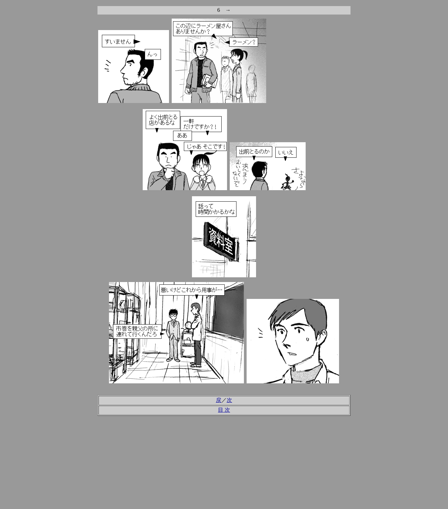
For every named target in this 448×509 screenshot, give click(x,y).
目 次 (224, 410)
